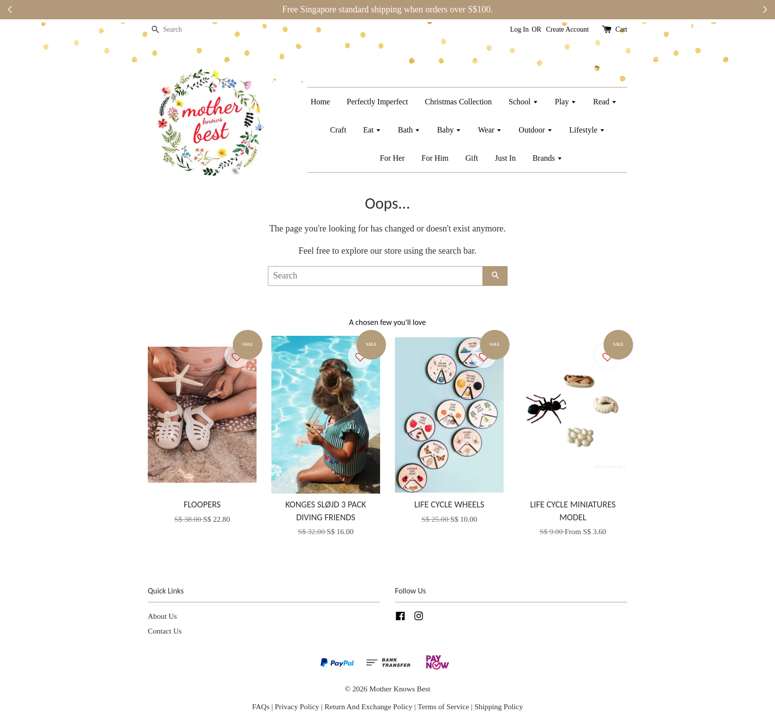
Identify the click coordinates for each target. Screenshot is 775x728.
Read (605, 101)
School (523, 101)
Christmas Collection (458, 101)
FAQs (260, 706)
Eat (372, 130)
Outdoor (535, 130)
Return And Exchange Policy (368, 706)
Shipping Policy (498, 706)
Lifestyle (587, 130)
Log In (519, 29)
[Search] (177, 30)
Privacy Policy (297, 706)
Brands (547, 158)
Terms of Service (444, 706)
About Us (162, 616)
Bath (409, 130)
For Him (435, 158)
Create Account (567, 29)
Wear (490, 130)
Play (565, 101)
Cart (621, 29)
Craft (338, 130)
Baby (449, 130)
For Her (392, 158)
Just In (505, 158)
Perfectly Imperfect (377, 101)
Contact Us (164, 631)
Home (320, 101)
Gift (471, 158)
